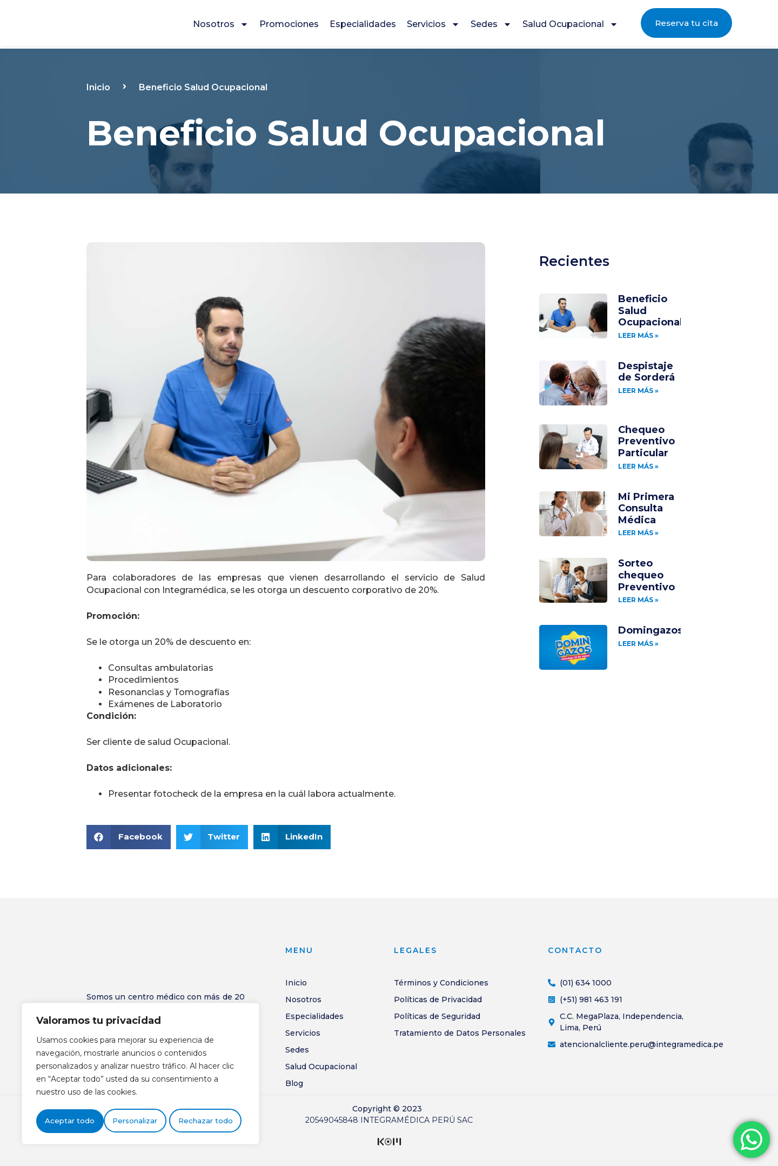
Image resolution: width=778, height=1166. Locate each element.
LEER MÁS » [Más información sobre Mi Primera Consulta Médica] (638, 533)
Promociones (289, 26)
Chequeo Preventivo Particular (646, 441)
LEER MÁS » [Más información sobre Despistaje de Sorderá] (638, 391)
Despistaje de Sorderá (646, 372)
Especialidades (363, 26)
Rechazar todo (138, 1121)
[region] (140, 1074)
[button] (128, 837)
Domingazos (650, 630)
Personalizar (67, 1121)
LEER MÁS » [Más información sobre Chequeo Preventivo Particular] (638, 466)
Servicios (433, 26)
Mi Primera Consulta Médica (646, 508)
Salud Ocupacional (570, 26)
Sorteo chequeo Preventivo (646, 574)
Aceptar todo (211, 1121)
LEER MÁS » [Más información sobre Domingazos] (638, 643)
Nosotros (221, 26)
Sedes (491, 26)
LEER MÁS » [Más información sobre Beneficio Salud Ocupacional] (638, 335)
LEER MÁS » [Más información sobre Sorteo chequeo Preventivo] (638, 600)
